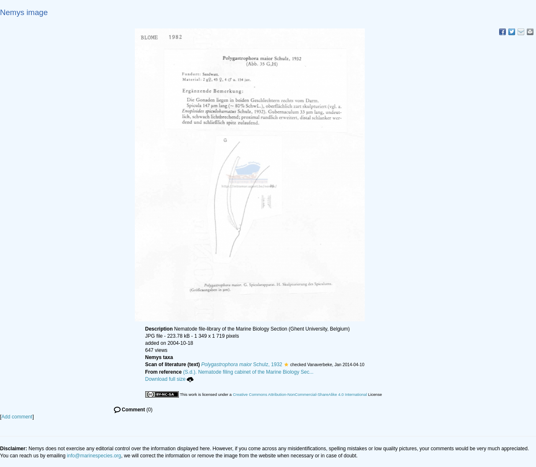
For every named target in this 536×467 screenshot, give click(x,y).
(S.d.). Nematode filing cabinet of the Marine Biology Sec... (248, 372)
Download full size (169, 379)
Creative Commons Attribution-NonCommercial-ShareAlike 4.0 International (300, 394)
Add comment (16, 417)
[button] (286, 364)
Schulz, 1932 (241, 364)
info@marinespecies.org (94, 456)
